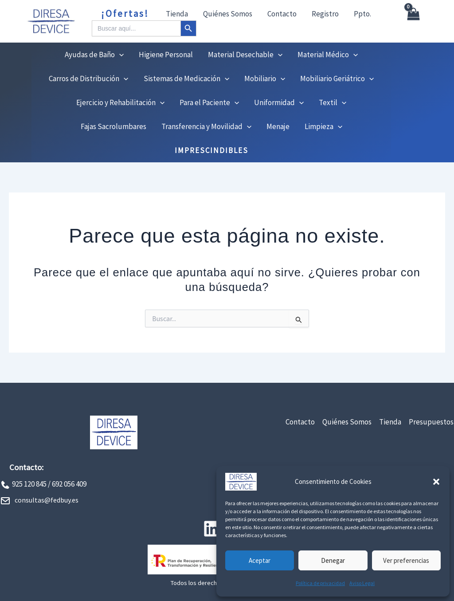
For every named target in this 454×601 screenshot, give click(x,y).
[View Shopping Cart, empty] (413, 21)
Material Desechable (245, 55)
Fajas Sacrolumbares (113, 126)
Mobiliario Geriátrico (337, 78)
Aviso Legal (362, 583)
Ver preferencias (406, 560)
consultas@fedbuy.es (46, 499)
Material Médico (327, 55)
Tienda (177, 14)
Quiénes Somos (227, 14)
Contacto (282, 14)
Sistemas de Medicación (186, 78)
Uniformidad (279, 102)
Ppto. (362, 14)
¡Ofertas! (125, 14)
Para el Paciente (209, 102)
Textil (332, 102)
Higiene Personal (166, 54)
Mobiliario (264, 78)
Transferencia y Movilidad (206, 126)
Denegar (333, 560)
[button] (436, 481)
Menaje (278, 126)
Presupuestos (431, 422)
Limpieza (323, 126)
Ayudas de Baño (94, 55)
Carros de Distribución (88, 78)
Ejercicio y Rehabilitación (120, 102)
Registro (325, 14)
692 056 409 (69, 484)
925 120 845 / (31, 484)
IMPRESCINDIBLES (211, 150)
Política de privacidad (320, 583)
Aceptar (259, 560)
